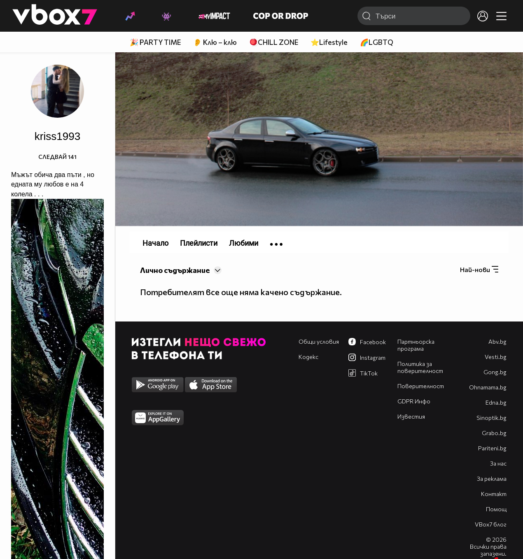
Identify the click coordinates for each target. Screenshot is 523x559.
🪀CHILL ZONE (273, 42)
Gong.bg (495, 371)
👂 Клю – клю (215, 42)
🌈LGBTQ (376, 42)
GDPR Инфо (413, 401)
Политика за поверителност (420, 367)
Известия (411, 416)
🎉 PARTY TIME (155, 42)
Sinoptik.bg (491, 417)
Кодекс (308, 356)
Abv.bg (497, 341)
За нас (498, 463)
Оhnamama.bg (488, 387)
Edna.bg (496, 402)
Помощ (496, 508)
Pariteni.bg (492, 448)
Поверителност (420, 385)
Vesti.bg (496, 356)
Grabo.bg (494, 432)
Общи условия (319, 341)
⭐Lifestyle (329, 42)
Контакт (494, 493)
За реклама (492, 478)
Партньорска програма (415, 345)
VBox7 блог (491, 524)
